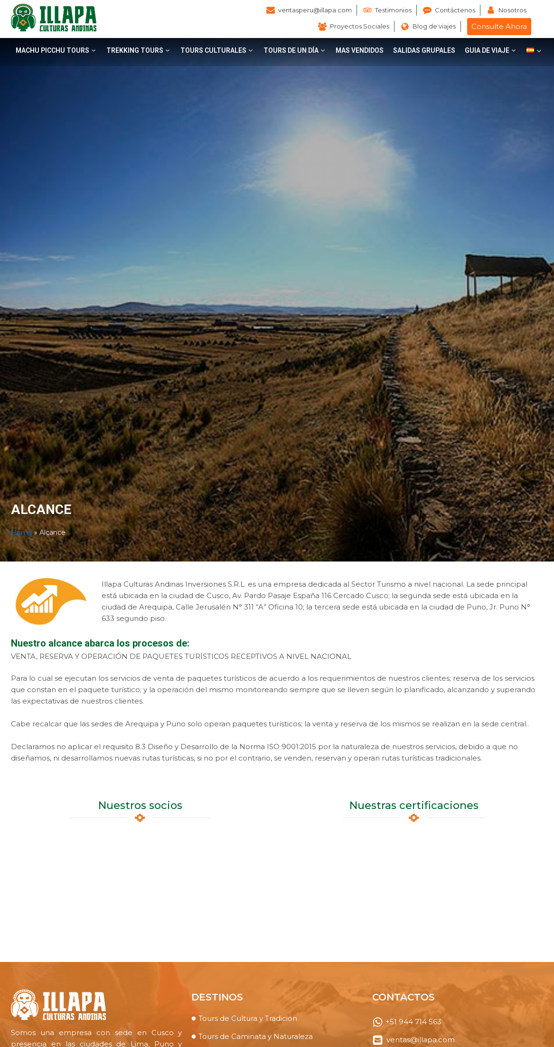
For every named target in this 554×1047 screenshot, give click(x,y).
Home (21, 532)
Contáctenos (455, 10)
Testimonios (393, 10)
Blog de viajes (434, 26)
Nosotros (512, 10)
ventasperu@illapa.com (315, 10)
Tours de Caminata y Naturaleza (255, 1036)
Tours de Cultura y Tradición (247, 1018)
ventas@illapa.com (420, 1039)
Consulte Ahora (499, 26)
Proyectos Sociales (359, 26)
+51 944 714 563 (413, 1021)
